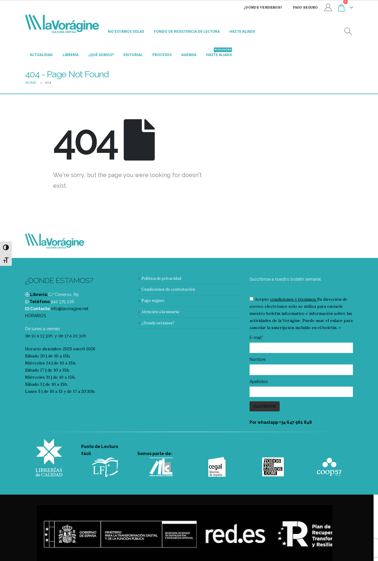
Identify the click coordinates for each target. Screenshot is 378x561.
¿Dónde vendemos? (259, 7)
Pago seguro (301, 7)
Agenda (188, 54)
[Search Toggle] (348, 31)
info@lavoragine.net (69, 308)
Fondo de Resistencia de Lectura (187, 31)
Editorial (133, 54)
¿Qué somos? (101, 54)
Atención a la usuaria (160, 311)
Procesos (162, 54)
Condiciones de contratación (168, 289)
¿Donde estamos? (158, 323)
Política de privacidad (161, 278)
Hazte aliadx (242, 31)
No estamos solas (126, 31)
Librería (71, 54)
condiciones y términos (293, 299)
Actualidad (41, 54)
